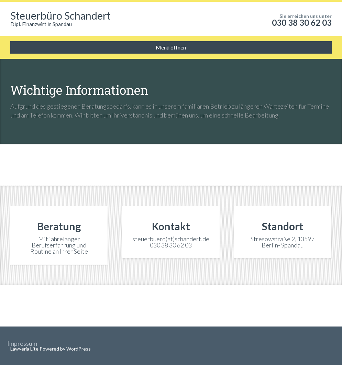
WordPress (78, 349)
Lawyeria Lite (25, 349)
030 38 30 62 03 (302, 22)
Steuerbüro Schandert (60, 15)
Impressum (22, 343)
